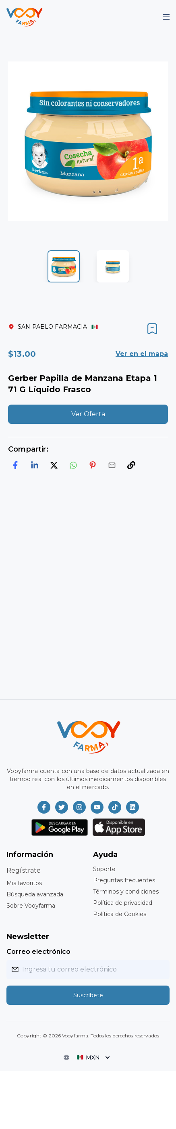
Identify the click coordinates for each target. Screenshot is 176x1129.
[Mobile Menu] (166, 17)
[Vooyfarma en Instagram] (79, 807)
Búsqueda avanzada (34, 894)
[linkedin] (34, 465)
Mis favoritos (24, 883)
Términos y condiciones (126, 891)
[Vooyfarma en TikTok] (114, 807)
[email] (112, 465)
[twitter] (54, 465)
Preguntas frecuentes (124, 880)
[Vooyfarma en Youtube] (97, 807)
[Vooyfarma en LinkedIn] (132, 807)
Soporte (104, 869)
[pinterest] (92, 465)
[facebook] (15, 465)
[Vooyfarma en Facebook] (43, 807)
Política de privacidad (122, 902)
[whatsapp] (73, 465)
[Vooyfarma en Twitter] (61, 807)
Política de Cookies (119, 914)
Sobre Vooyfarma (30, 905)
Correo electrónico (38, 951)
